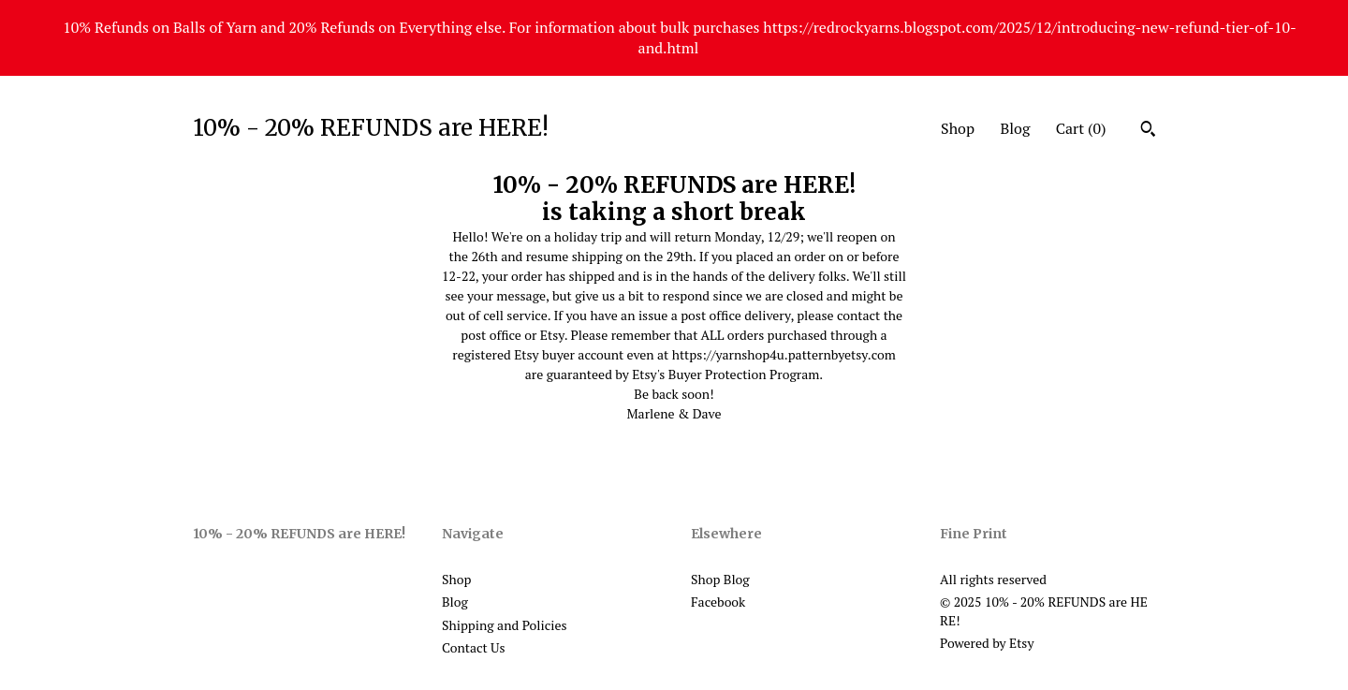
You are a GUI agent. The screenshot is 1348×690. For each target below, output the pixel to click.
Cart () (1081, 128)
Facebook (718, 601)
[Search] (1148, 131)
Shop (957, 128)
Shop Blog (720, 579)
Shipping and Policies (504, 625)
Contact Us (474, 647)
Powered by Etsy (986, 643)
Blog (1015, 128)
